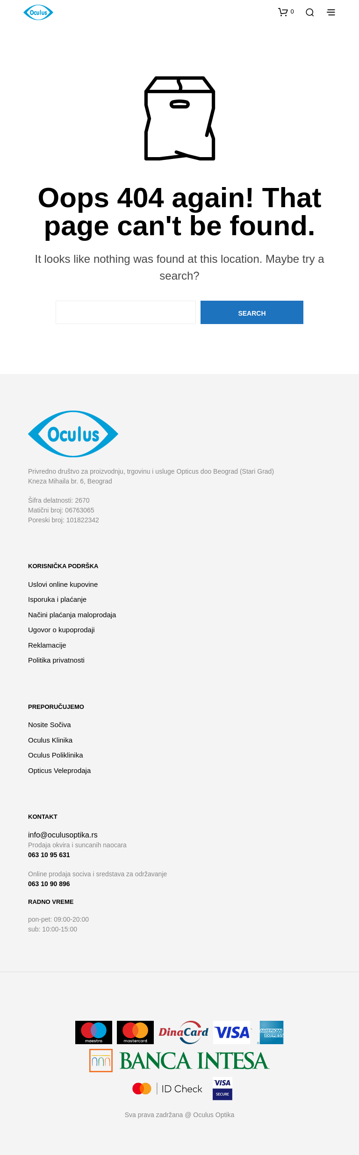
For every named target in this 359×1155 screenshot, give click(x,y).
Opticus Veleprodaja (59, 770)
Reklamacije (47, 645)
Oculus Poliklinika (55, 755)
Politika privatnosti (56, 660)
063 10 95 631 (49, 855)
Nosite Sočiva (49, 725)
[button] (286, 11)
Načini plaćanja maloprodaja (72, 615)
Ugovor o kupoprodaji (61, 630)
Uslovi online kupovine (63, 584)
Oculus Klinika (50, 740)
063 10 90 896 (49, 884)
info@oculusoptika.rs (63, 835)
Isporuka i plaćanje (57, 599)
